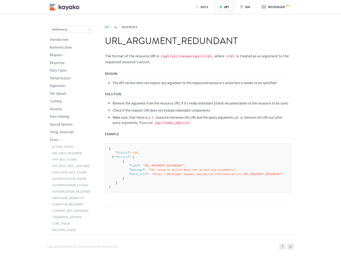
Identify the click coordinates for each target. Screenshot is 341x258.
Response (57, 62)
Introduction (59, 39)
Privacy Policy (110, 246)
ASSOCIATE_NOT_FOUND (69, 172)
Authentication (61, 47)
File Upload (58, 93)
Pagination (57, 85)
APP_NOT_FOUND (64, 159)
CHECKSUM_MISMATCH (68, 198)
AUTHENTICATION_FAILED (69, 179)
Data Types (58, 70)
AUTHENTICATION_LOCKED (70, 185)
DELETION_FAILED (64, 230)
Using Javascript (62, 132)
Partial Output (60, 78)
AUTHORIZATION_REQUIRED (71, 191)
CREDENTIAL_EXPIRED (67, 217)
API (224, 7)
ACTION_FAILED (62, 147)
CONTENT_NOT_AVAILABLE (70, 210)
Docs (201, 7)
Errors (56, 139)
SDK (245, 7)
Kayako (72, 246)
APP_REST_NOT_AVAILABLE (71, 166)
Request (56, 55)
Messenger (275, 6)
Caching (56, 101)
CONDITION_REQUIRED (67, 204)
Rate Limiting (59, 116)
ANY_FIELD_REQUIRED (67, 153)
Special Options (61, 124)
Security (56, 109)
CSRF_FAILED (61, 223)
